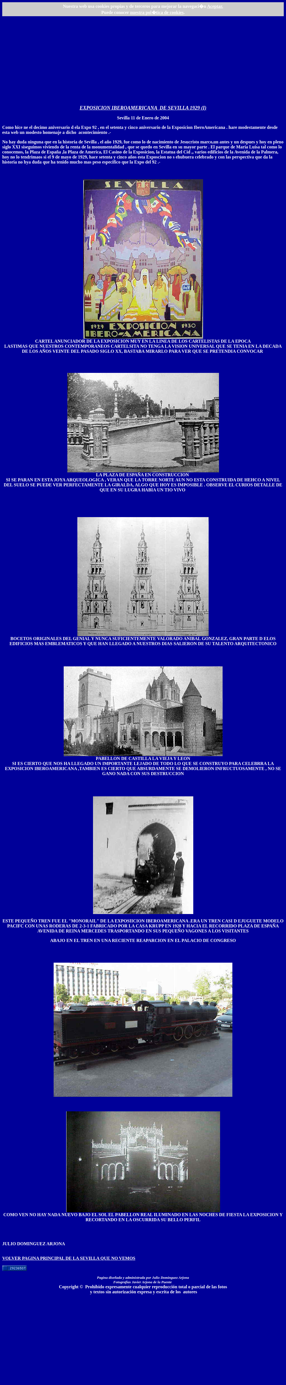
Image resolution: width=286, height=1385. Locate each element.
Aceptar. (215, 6)
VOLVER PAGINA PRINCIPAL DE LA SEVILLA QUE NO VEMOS (68, 1258)
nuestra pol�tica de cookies (157, 12)
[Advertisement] (143, 63)
